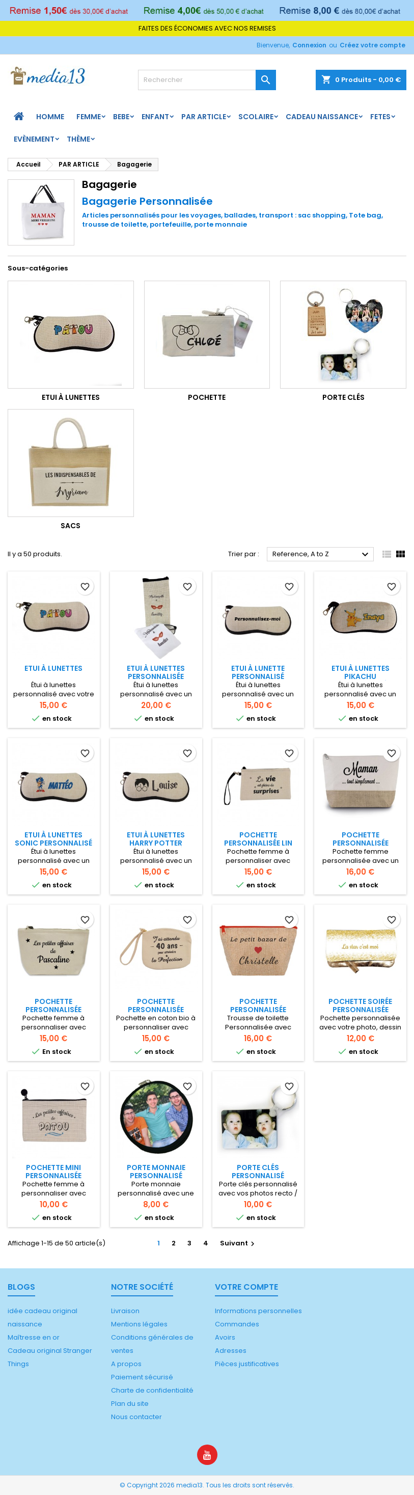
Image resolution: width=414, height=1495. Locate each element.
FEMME (88, 117)
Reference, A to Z (321, 555)
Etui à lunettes (71, 397)
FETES (380, 117)
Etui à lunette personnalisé (258, 672)
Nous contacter (136, 1417)
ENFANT (155, 117)
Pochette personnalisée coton (53, 1009)
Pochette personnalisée (361, 839)
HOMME (50, 117)
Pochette (207, 397)
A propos (126, 1364)
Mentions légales (139, 1324)
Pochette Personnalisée (258, 1005)
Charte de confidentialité (152, 1390)
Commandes (237, 1324)
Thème (78, 139)
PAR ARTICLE (203, 117)
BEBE (121, 117)
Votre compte (246, 1287)
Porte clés (343, 397)
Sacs (70, 526)
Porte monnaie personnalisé (156, 1171)
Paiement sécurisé (142, 1377)
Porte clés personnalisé (258, 1171)
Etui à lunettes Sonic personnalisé (53, 839)
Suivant (238, 1243)
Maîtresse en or (34, 1337)
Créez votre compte (372, 45)
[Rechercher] (207, 80)
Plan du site (130, 1403)
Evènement (34, 139)
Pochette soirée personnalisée (360, 1005)
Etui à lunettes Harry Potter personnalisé (156, 843)
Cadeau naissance (322, 117)
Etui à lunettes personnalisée (156, 672)
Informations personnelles (258, 1311)
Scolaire (255, 117)
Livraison (125, 1311)
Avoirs (225, 1337)
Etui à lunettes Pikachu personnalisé (361, 676)
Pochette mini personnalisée (53, 1171)
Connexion (309, 45)
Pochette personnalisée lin (258, 839)
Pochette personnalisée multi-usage (156, 1009)
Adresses (230, 1350)
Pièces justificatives (247, 1364)
